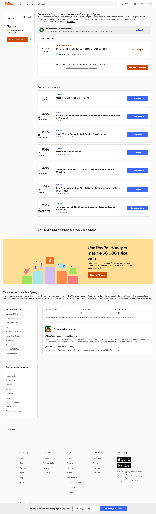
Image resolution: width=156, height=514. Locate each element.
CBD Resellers (11, 353)
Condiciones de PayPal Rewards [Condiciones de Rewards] (77, 68)
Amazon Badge (49, 463)
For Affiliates (47, 473)
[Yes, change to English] (113, 508)
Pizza (8, 371)
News (22, 473)
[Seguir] (27, 17)
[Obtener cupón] (137, 49)
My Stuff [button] (125, 4)
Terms (69, 473)
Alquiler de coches (13, 402)
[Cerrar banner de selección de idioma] (153, 506)
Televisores (10, 380)
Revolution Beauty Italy (15, 336)
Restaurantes (11, 376)
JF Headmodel (11, 318)
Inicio (5, 429)
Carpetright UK (12, 314)
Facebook (97, 458)
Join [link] (142, 4)
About (22, 458)
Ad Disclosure (72, 478)
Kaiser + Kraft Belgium (14, 331)
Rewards (46, 468)
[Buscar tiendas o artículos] (67, 3)
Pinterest (97, 473)
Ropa (8, 398)
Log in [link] (148, 4)
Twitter (96, 463)
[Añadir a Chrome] (97, 275)
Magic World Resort (13, 349)
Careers (23, 468)
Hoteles (9, 385)
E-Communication (74, 483)
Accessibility (72, 487)
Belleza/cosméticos (13, 411)
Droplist (46, 458)
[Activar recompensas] (17, 39)
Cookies (70, 492)
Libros (8, 407)
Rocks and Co (11, 323)
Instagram (97, 468)
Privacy (70, 458)
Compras (9, 393)
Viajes (8, 389)
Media (22, 483)
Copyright (70, 463)
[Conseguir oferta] (137, 98)
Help (21, 463)
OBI (7, 327)
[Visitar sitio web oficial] (31, 39)
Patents (70, 468)
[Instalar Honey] (141, 30)
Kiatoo (8, 345)
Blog (21, 478)
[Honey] (10, 4)
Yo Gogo (9, 340)
